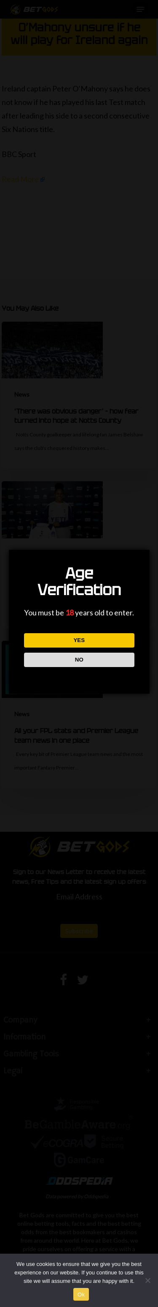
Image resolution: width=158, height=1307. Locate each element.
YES (79, 640)
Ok (81, 1294)
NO (79, 659)
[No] (147, 1280)
